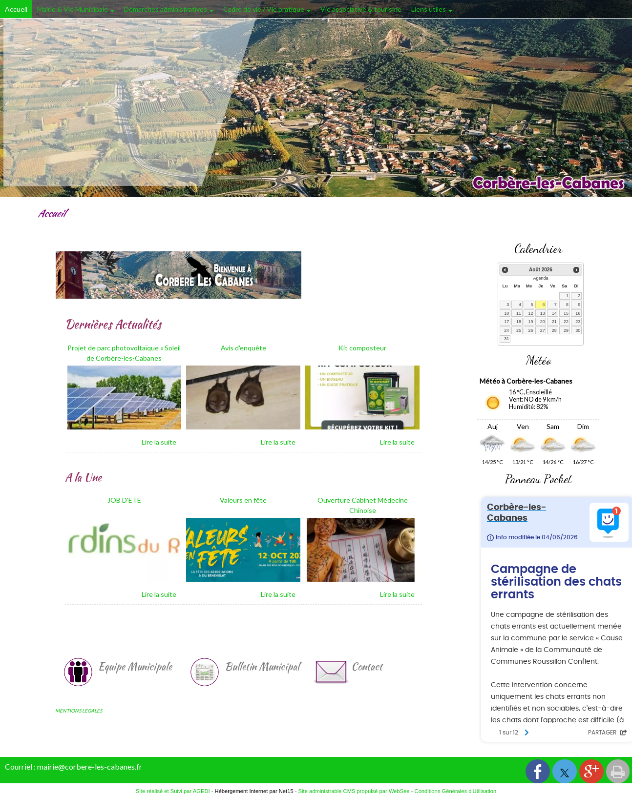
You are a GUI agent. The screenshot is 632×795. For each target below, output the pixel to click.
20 (542, 321)
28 (554, 330)
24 (506, 330)
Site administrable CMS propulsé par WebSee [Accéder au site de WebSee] (354, 791)
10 (506, 313)
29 (566, 330)
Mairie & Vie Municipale (72, 9)
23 (577, 321)
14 (554, 313)
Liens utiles (428, 9)
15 (566, 313)
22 (566, 321)
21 (554, 321)
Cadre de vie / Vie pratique (263, 9)
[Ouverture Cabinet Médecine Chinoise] (362, 506)
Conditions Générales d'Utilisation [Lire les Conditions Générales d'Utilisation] (456, 791)
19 (530, 321)
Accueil (16, 9)
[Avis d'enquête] (243, 354)
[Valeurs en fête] (243, 506)
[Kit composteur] (362, 354)
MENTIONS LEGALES (78, 710)
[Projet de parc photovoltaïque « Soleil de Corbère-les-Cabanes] (124, 354)
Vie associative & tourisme (360, 9)
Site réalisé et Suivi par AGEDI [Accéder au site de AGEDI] (173, 791)
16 (577, 313)
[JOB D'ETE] (124, 506)
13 (542, 313)
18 (518, 321)
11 (518, 313)
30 (577, 330)
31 (506, 338)
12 (530, 313)
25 (518, 330)
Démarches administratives (165, 9)
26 (530, 330)
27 (542, 330)
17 (506, 321)
